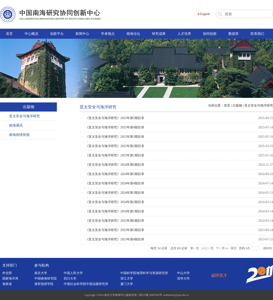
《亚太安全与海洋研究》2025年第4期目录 (114, 127)
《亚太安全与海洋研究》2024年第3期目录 (114, 192)
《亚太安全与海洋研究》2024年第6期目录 (114, 164)
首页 (227, 105)
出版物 (237, 105)
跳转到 (268, 248)
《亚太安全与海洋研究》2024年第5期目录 (114, 174)
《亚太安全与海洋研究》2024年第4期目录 (114, 183)
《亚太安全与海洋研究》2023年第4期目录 (114, 239)
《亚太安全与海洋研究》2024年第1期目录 (114, 211)
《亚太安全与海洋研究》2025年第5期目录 (114, 118)
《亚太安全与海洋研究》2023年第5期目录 (114, 230)
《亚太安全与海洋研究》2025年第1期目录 (114, 155)
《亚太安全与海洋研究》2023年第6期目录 (114, 220)
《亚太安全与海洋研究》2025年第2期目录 (114, 146)
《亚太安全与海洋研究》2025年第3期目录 (114, 136)
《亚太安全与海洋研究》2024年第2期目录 (114, 202)
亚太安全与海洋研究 (258, 105)
